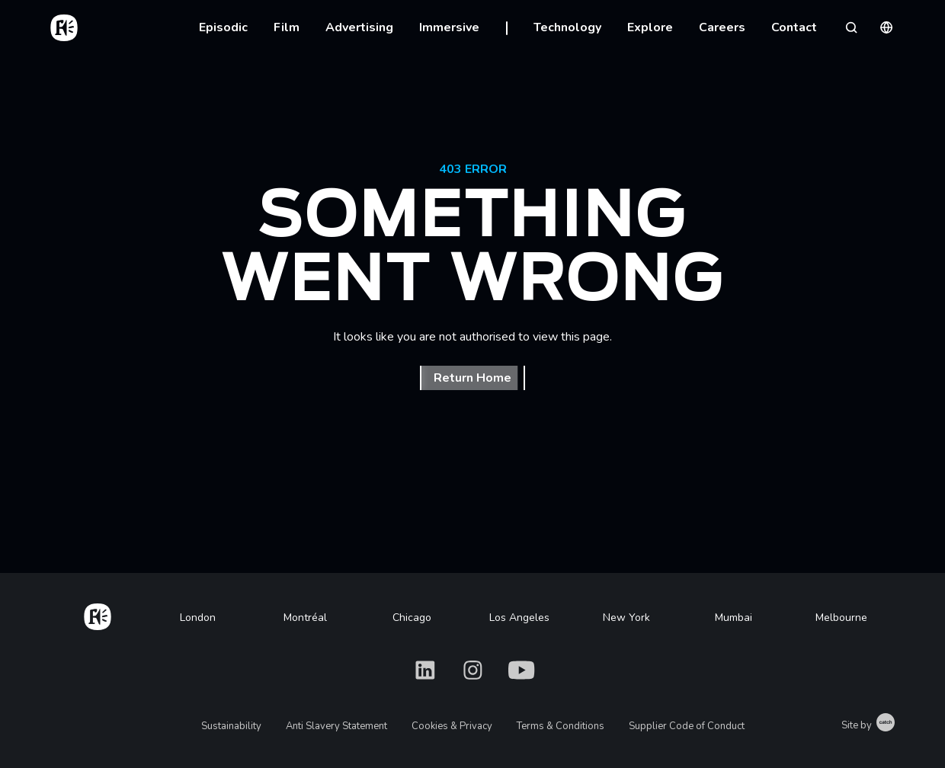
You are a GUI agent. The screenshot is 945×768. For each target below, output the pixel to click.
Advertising (359, 27)
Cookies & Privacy (452, 726)
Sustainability (231, 726)
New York (626, 617)
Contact (794, 27)
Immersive (449, 27)
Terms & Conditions (560, 726)
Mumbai (733, 617)
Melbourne (841, 617)
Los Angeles (519, 617)
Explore (650, 27)
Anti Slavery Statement (336, 726)
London (198, 617)
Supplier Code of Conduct (687, 726)
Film (287, 27)
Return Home (472, 378)
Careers (722, 27)
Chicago (411, 617)
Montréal (305, 617)
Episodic (223, 27)
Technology (567, 27)
